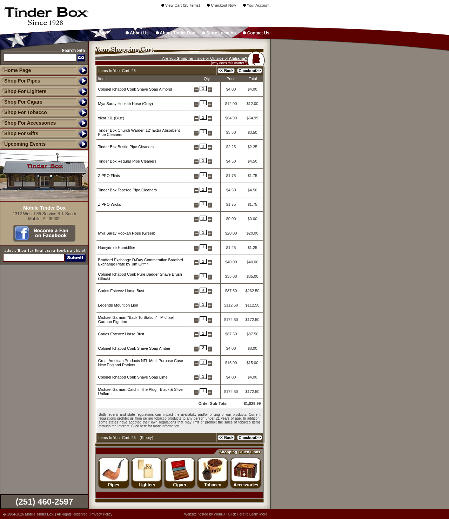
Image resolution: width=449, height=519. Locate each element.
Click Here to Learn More (247, 514)
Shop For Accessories (28, 123)
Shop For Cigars (21, 102)
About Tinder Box (175, 33)
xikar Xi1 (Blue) (111, 118)
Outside (216, 58)
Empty (146, 437)
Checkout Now (221, 5)
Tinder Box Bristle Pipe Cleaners (126, 147)
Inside (199, 58)
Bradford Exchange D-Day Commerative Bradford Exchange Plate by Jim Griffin (140, 262)
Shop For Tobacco (23, 112)
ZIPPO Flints (109, 175)
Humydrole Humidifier (116, 247)
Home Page (17, 70)
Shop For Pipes (20, 81)
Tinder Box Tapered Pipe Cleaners (127, 190)
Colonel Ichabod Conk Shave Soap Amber (134, 348)
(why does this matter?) (229, 63)
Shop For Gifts (19, 133)
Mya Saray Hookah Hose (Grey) (125, 103)
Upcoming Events (23, 144)
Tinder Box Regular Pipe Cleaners (127, 161)
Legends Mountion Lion (118, 305)
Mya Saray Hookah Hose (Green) (126, 233)
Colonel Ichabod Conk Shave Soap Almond (135, 89)
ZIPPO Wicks (109, 204)
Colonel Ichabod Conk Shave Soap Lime (133, 377)
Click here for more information (155, 426)
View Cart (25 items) (180, 5)
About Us (137, 33)
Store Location (219, 33)
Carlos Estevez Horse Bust (121, 291)
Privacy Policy (101, 514)
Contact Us (256, 33)
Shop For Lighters (23, 91)
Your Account (256, 5)
